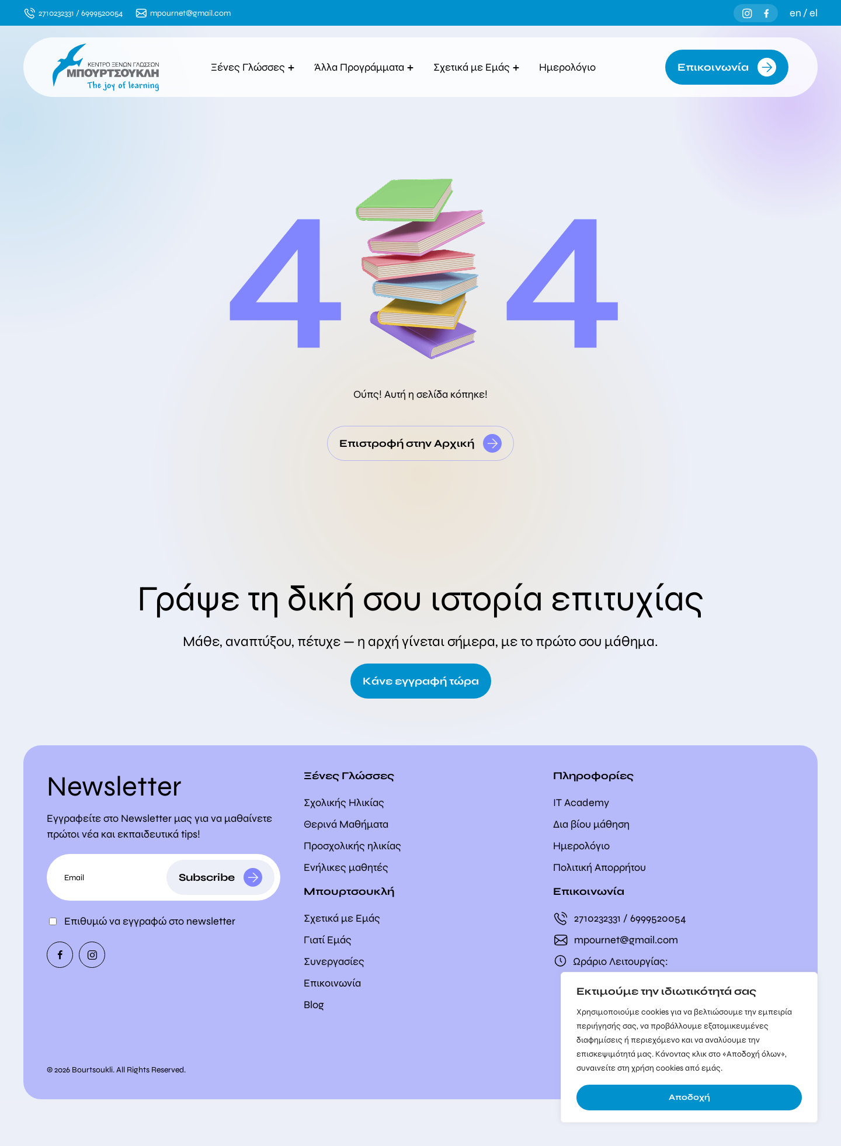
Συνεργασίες (334, 961)
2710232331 (56, 13)
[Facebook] (766, 13)
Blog (314, 1004)
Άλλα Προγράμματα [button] (363, 67)
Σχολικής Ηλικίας (344, 802)
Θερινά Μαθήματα (346, 824)
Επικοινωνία (713, 67)
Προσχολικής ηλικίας (352, 845)
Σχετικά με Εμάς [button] (476, 67)
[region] (689, 1047)
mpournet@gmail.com (190, 13)
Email (74, 878)
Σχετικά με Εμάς (342, 918)
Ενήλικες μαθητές (346, 867)
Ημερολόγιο (570, 67)
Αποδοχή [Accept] (689, 1097)
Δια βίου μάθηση (591, 824)
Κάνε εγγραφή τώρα (421, 681)
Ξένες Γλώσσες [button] (252, 67)
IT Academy (581, 802)
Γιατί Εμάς (328, 939)
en (795, 12)
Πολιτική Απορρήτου (599, 867)
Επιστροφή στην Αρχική (406, 443)
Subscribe (207, 877)
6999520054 (102, 13)
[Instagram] (747, 13)
